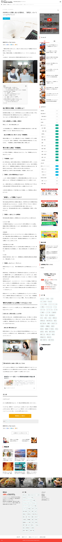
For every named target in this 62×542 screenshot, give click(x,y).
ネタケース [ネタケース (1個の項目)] (42, 320)
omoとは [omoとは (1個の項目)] (42, 309)
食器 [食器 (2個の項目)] (23, 527)
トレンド (8, 421)
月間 (54, 41)
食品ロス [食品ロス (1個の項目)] (37, 525)
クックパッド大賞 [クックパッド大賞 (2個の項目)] (43, 314)
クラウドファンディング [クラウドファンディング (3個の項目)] (53, 314)
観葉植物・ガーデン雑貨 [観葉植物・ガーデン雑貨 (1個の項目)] (49, 339)
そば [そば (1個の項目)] (52, 309)
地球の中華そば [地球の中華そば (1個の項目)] (49, 331)
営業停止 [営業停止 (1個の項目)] (55, 328)
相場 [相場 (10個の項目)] (52, 336)
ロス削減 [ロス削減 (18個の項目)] (28, 508)
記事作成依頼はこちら (45, 499)
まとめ (5, 102)
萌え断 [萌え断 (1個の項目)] (41, 339)
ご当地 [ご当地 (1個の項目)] (47, 309)
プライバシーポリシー (45, 498)
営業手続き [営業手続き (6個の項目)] (42, 331)
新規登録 (42, 278)
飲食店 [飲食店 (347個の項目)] (49, 347)
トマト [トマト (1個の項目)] (54, 317)
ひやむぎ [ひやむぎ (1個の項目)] (24, 497)
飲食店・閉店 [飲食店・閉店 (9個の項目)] (51, 350)
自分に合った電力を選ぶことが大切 (12, 100)
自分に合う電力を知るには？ (13, 101)
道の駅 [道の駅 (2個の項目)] (41, 342)
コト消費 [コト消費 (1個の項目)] (42, 317)
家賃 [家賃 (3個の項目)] (55, 331)
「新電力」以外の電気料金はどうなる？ (13, 93)
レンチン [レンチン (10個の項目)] (24, 508)
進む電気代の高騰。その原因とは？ (11, 87)
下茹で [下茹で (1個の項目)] (41, 325)
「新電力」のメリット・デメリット (12, 97)
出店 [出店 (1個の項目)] (50, 328)
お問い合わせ (44, 497)
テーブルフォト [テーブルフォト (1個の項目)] (49, 317)
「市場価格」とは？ (9, 92)
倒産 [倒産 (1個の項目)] (46, 328)
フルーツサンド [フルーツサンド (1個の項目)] (49, 320)
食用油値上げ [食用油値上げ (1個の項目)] (42, 347)
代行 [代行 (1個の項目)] (41, 328)
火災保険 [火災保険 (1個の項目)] (42, 336)
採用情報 (43, 495)
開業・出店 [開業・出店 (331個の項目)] (51, 342)
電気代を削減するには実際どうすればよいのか (13, 99)
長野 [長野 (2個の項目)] (46, 342)
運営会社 (43, 494)
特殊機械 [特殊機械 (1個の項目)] (48, 336)
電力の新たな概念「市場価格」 (10, 91)
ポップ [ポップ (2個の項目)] (55, 320)
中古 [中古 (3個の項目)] (46, 325)
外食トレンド (6, 18)
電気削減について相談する (20, 415)
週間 (44, 41)
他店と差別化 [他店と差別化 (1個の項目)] (51, 325)
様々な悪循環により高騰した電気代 (12, 88)
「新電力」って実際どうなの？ (10, 95)
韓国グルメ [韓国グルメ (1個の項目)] (33, 525)
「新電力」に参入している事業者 (12, 96)
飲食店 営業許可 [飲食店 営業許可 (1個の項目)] (43, 350)
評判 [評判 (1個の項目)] (56, 339)
